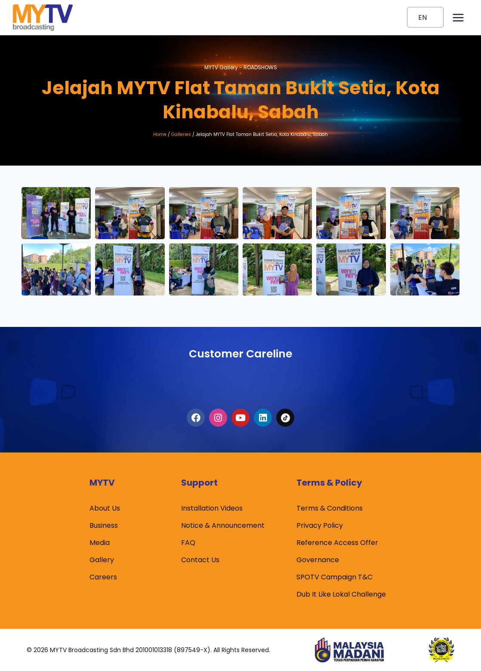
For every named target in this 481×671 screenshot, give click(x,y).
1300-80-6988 (240, 380)
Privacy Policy (319, 526)
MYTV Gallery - (241, 66)
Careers (103, 577)
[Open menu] (458, 17)
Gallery (101, 560)
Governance (317, 560)
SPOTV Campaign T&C (334, 577)
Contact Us (200, 560)
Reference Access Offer (337, 543)
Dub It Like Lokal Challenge (341, 595)
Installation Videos (212, 509)
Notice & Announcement (223, 526)
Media (99, 543)
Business (103, 526)
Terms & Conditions (329, 509)
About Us (104, 509)
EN (422, 17)
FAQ (188, 543)
